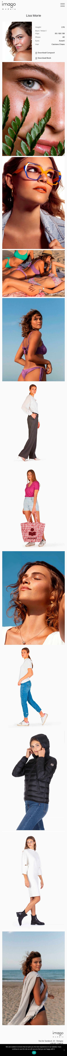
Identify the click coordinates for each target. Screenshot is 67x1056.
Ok (34, 1053)
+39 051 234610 (56, 1043)
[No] (64, 1050)
